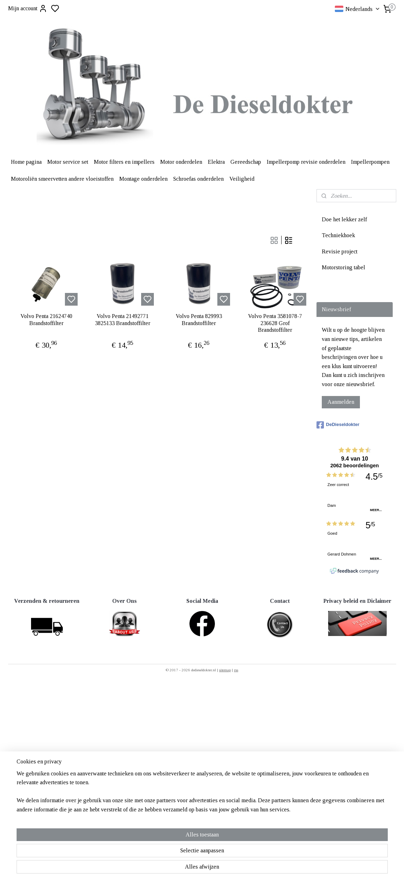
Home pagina (26, 162)
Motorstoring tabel (343, 267)
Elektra (216, 162)
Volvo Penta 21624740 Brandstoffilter (46, 319)
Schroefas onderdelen (198, 179)
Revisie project (339, 251)
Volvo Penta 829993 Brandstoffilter (198, 319)
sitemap (225, 670)
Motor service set (67, 162)
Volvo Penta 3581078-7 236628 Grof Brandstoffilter (275, 322)
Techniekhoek (338, 235)
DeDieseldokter (338, 425)
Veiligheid (241, 179)
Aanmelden (340, 402)
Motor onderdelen (181, 162)
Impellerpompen (370, 162)
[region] (155, 850)
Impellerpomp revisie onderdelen (306, 162)
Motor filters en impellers (124, 162)
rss (236, 670)
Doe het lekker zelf (344, 219)
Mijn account (27, 8)
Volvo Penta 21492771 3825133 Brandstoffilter (122, 319)
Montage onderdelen (143, 179)
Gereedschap (245, 162)
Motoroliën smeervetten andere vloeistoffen (62, 179)
